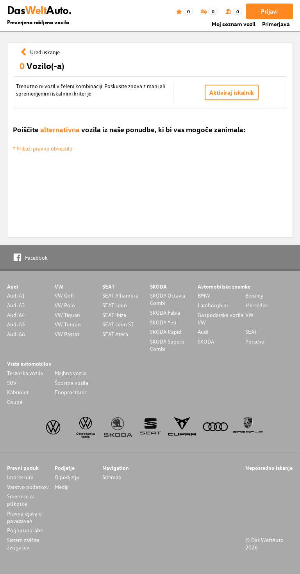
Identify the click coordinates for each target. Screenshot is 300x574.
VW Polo (65, 305)
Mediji (61, 487)
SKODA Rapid (165, 331)
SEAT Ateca (115, 334)
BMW (204, 295)
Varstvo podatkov (28, 487)
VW (249, 315)
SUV (11, 382)
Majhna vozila (71, 373)
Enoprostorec (71, 392)
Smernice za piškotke (21, 500)
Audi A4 (16, 315)
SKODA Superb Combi (167, 345)
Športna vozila (71, 382)
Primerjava (276, 24)
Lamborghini (213, 305)
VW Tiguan (67, 315)
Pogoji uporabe (25, 530)
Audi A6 (16, 334)
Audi (203, 331)
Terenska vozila (25, 373)
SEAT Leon (114, 305)
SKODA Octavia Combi (167, 299)
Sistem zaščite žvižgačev (23, 543)
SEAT (251, 331)
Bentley (254, 295)
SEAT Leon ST (118, 324)
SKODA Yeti (163, 322)
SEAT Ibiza (114, 315)
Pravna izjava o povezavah (24, 517)
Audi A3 (16, 305)
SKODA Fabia (165, 312)
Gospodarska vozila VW (220, 318)
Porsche (254, 341)
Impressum (20, 477)
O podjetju (67, 477)
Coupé (14, 402)
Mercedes (256, 305)
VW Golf (64, 295)
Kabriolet (18, 392)
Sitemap (111, 477)
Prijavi (269, 11)
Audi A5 (16, 324)
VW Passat (67, 334)
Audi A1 (16, 295)
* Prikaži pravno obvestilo (43, 148)
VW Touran (68, 324)
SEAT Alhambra (120, 295)
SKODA (206, 341)
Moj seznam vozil (233, 24)
